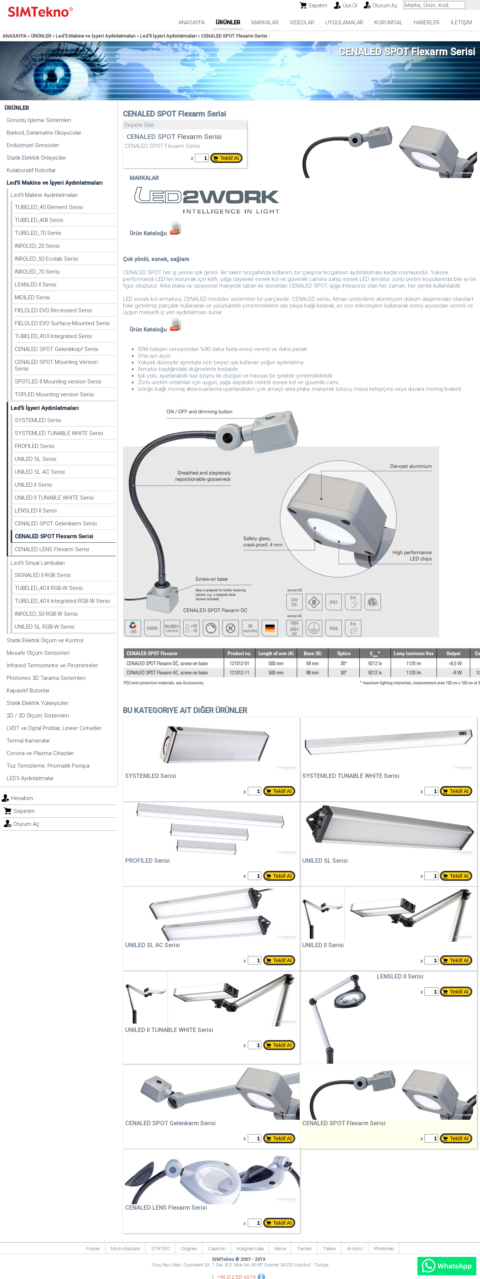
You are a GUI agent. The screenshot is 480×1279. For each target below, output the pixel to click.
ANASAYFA (192, 22)
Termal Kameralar (28, 740)
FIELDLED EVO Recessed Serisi (53, 310)
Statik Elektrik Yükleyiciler (37, 703)
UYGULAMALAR (344, 22)
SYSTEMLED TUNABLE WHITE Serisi (59, 433)
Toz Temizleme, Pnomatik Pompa (48, 765)
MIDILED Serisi (32, 297)
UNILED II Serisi (33, 485)
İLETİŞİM (461, 22)
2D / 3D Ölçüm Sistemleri (38, 715)
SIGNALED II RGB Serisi (43, 575)
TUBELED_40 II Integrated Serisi (53, 336)
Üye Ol (350, 5)
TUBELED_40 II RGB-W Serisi (49, 588)
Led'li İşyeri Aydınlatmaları (168, 36)
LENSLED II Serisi (36, 510)
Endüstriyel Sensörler (33, 145)
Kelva (280, 1248)
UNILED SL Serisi (35, 459)
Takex (329, 1248)
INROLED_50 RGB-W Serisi (46, 614)
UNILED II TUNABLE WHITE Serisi (54, 497)
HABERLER (427, 22)
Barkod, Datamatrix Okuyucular (44, 132)
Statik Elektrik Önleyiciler (36, 157)
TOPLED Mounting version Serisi (54, 394)
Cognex (189, 1248)
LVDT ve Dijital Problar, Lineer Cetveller (54, 728)
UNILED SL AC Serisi (40, 472)
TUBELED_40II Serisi (39, 220)
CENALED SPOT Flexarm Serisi (234, 36)
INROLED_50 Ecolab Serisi (46, 259)
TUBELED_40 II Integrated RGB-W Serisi (62, 601)
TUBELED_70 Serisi (38, 233)
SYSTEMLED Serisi (38, 420)
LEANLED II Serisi (35, 284)
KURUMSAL (388, 22)
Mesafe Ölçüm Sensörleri (38, 653)
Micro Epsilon (126, 1248)
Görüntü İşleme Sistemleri (39, 120)
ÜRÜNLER (228, 22)
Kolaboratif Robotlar (31, 170)
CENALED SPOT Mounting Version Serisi (56, 365)
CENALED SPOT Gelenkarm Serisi (56, 523)
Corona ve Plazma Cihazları (40, 753)
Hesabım (22, 798)
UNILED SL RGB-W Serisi (44, 626)
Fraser (93, 1248)
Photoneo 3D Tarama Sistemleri (46, 678)
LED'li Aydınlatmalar (30, 778)
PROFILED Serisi (34, 446)
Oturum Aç (385, 5)
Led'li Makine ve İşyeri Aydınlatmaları (95, 36)
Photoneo (384, 1248)
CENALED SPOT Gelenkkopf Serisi (56, 349)
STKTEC (160, 1248)
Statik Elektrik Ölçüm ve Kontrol (45, 640)
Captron (217, 1248)
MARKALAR (265, 22)
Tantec (304, 1248)
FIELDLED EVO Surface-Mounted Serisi (62, 323)
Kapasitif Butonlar (28, 690)
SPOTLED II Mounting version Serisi (58, 381)
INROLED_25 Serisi (37, 246)
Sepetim (317, 5)
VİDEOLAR (302, 22)
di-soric (355, 1248)
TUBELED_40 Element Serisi (49, 207)
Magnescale (250, 1248)
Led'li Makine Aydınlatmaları (44, 195)
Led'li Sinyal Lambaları (38, 563)
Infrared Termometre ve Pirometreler (52, 665)
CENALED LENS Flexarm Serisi (52, 549)
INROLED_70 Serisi (37, 271)
